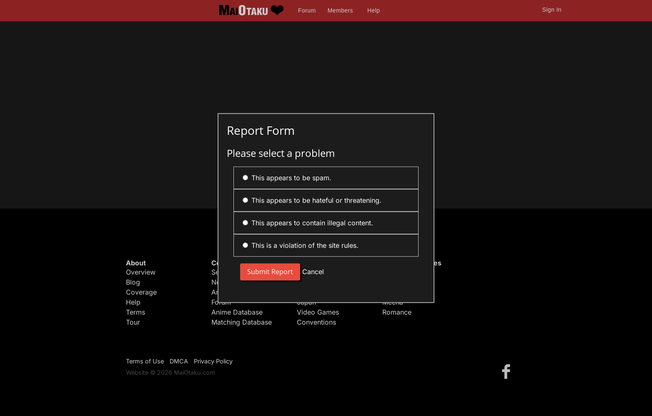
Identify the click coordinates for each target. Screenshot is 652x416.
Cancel (313, 272)
